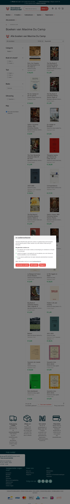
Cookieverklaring (36, 261)
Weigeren (42, 265)
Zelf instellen (34, 265)
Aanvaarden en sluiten (22, 265)
